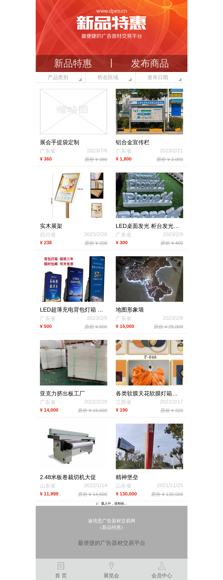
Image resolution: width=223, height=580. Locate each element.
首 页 (61, 570)
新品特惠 (73, 63)
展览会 (111, 570)
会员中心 (161, 570)
